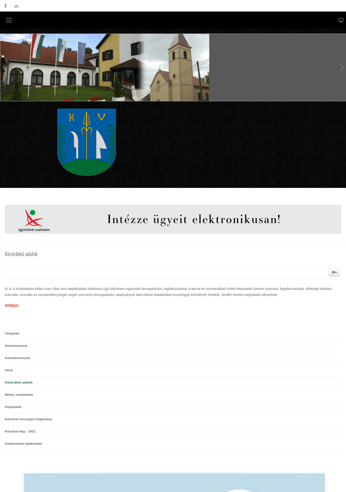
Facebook (5, 6)
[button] (334, 272)
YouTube (16, 6)
